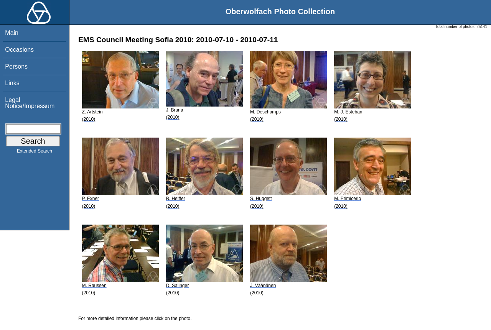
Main (11, 33)
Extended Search (34, 152)
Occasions (19, 49)
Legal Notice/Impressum (29, 103)
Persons (16, 66)
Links (12, 83)
